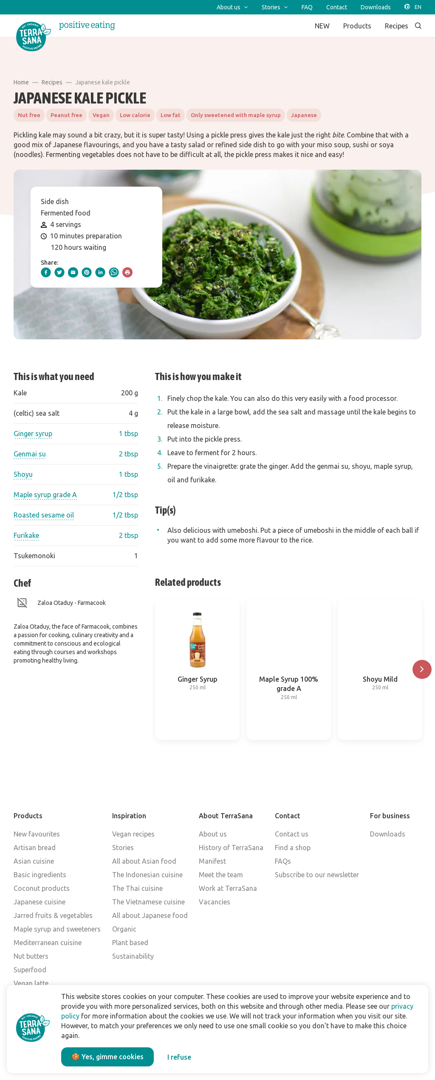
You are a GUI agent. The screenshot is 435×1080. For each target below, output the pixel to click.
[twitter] (59, 272)
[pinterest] (87, 272)
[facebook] (46, 272)
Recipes (52, 82)
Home (21, 82)
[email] (73, 272)
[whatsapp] (114, 272)
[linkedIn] (100, 272)
